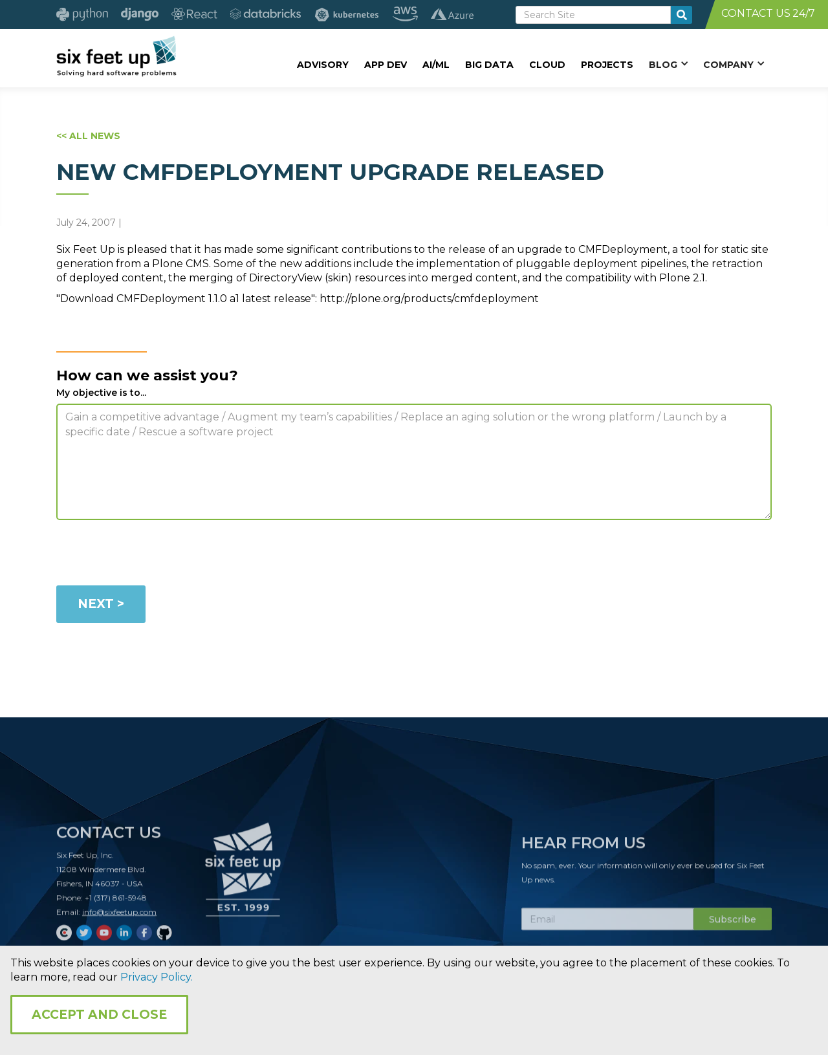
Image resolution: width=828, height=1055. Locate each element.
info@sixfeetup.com (119, 918)
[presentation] (154, 555)
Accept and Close (99, 1014)
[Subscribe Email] (607, 926)
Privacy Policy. (156, 977)
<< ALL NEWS (88, 135)
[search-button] (681, 15)
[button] (668, 64)
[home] (116, 56)
